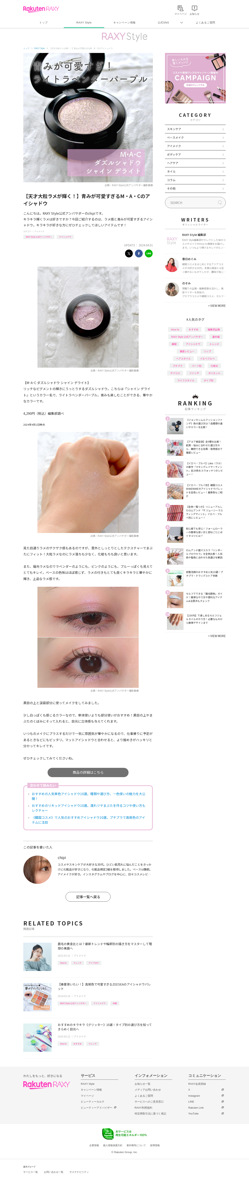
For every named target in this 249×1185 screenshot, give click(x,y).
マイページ (87, 1095)
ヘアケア (172, 163)
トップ (43, 22)
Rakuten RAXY (41, 9)
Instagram (194, 1095)
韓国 (174, 344)
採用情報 (155, 1145)
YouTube (193, 1113)
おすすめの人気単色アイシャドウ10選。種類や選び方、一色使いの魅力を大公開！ (88, 796)
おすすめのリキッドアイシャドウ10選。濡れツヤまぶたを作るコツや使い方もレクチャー (88, 808)
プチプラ (177, 365)
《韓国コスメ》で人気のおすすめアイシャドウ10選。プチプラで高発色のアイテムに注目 (88, 820)
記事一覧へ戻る (88, 896)
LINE (191, 1101)
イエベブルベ (207, 358)
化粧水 (214, 365)
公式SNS (163, 22)
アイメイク (39, 231)
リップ (207, 351)
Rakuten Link (196, 1107)
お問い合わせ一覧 (53, 1172)
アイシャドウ (65, 236)
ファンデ (194, 373)
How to (63, 962)
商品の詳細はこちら (88, 772)
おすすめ (77, 1043)
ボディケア (174, 154)
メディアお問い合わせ (148, 1089)
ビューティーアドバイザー (96, 1107)
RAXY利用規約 (143, 1107)
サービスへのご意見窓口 (149, 1101)
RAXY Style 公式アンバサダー (39, 236)
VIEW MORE (217, 306)
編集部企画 (214, 329)
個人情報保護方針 (112, 1145)
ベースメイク (175, 137)
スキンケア (174, 129)
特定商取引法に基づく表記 (150, 1113)
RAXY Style (84, 22)
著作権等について (136, 1145)
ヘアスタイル (183, 358)
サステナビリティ (79, 1172)
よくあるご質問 (205, 22)
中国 (115, 1003)
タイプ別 (208, 380)
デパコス (175, 373)
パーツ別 (196, 365)
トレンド (77, 962)
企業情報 (94, 1145)
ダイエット (214, 373)
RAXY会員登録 (197, 1083)
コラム (171, 180)
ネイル (171, 171)
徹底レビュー (187, 351)
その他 (171, 188)
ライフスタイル (185, 380)
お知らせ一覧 (142, 1083)
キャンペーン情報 (124, 22)
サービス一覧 (30, 1172)
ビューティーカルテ (92, 1101)
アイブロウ (94, 962)
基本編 (216, 336)
